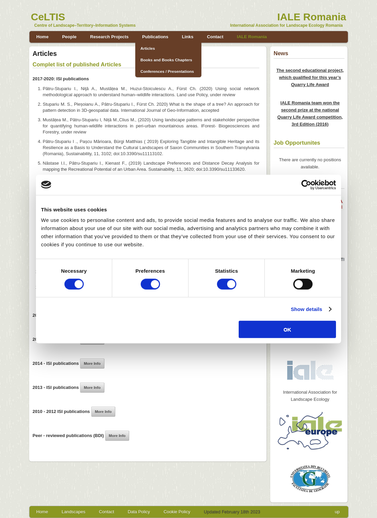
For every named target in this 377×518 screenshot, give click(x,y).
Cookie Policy (176, 511)
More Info (92, 363)
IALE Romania (252, 36)
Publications (155, 36)
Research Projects (109, 36)
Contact (215, 36)
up (337, 511)
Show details (306, 309)
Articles (147, 48)
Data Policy (139, 511)
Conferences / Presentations (167, 71)
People (69, 36)
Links (188, 36)
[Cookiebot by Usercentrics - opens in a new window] (306, 185)
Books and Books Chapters (166, 60)
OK (287, 329)
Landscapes (73, 511)
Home (42, 36)
